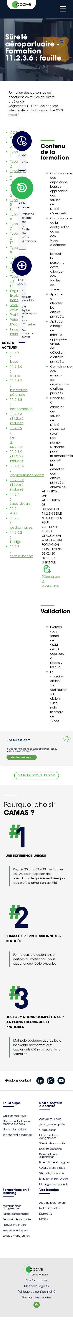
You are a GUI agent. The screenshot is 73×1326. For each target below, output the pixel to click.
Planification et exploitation (48, 1156)
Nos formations (36, 1280)
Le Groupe (11, 1103)
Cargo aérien (48, 1130)
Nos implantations (14, 1129)
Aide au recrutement (52, 1202)
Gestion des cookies (36, 1297)
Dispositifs (45, 1213)
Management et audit (53, 1184)
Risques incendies (14, 1224)
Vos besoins (49, 1190)
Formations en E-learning (16, 1191)
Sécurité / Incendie (51, 1173)
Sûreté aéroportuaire (52, 1143)
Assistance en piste (51, 1124)
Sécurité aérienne (50, 1149)
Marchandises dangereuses (48, 1136)
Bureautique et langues (54, 1162)
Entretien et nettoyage (53, 1178)
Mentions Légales (36, 1286)
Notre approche (49, 1208)
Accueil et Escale (50, 1119)
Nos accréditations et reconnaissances (17, 1123)
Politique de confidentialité (36, 1291)
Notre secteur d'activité (50, 1105)
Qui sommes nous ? (15, 1115)
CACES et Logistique (52, 1167)
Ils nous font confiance (17, 1135)
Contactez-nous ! (21, 757)
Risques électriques (15, 1230)
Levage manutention (16, 1235)
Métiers (44, 1219)
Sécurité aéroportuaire (17, 1219)
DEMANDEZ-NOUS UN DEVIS (37, 775)
